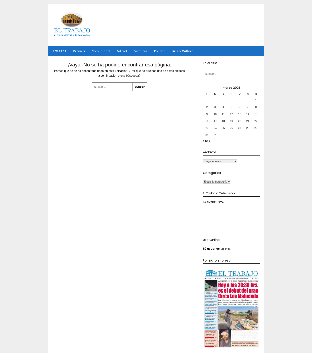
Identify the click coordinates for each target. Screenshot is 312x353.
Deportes (140, 51)
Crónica (79, 51)
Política (160, 51)
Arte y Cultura (182, 51)
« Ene (206, 140)
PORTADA (59, 51)
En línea (216, 248)
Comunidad (101, 51)
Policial (121, 51)
